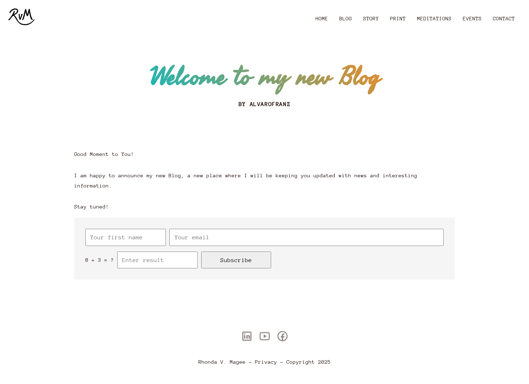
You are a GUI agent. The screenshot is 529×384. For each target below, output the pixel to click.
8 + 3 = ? (99, 260)
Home (322, 18)
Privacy (266, 362)
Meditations (434, 18)
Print (398, 18)
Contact (504, 18)
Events (472, 18)
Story (371, 18)
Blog (345, 18)
